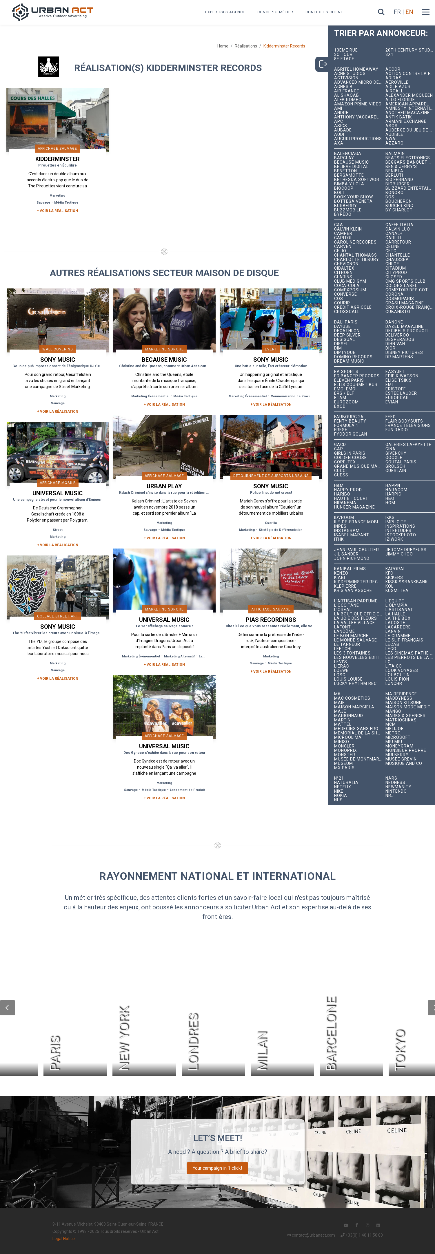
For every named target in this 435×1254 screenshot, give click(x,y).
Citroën (343, 272)
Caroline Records (355, 242)
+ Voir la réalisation (57, 211)
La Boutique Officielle (359, 614)
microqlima (348, 737)
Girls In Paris (349, 453)
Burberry (345, 206)
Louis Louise (348, 679)
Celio (340, 251)
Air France (346, 91)
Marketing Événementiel (150, 396)
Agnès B (343, 87)
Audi (339, 134)
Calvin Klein (348, 229)
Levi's (340, 662)
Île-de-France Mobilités (359, 522)
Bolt (339, 193)
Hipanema (345, 503)
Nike (338, 791)
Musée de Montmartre (359, 759)
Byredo (343, 214)
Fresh (341, 430)
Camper (343, 233)
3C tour (343, 54)
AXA (338, 143)
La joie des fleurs (355, 618)
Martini (343, 720)
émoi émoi (345, 389)
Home (222, 46)
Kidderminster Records (359, 582)
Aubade (343, 130)
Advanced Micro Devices (359, 82)
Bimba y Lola (349, 184)
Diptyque (345, 352)
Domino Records (353, 357)
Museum (343, 763)
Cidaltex (344, 268)
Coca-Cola (347, 286)
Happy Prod (348, 490)
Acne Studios (350, 74)
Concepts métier (275, 12)
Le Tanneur (347, 644)
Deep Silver (347, 335)
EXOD (340, 406)
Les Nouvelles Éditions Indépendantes (359, 657)
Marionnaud (348, 716)
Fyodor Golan (350, 434)
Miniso (341, 742)
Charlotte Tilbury (356, 259)
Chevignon (346, 264)
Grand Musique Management (359, 466)
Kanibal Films (350, 569)
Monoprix (345, 750)
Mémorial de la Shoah (359, 733)
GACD (340, 445)
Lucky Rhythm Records (359, 683)
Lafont (342, 627)
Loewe (341, 670)
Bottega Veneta (353, 201)
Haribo (342, 494)
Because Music (351, 162)
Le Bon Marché (351, 636)
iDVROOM (344, 518)
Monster (344, 755)
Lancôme (344, 631)
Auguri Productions (358, 139)
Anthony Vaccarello (359, 117)
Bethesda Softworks (359, 180)
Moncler (344, 746)
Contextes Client (324, 12)
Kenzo (341, 573)
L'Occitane (346, 605)
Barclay (344, 158)
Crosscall (347, 312)
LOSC (339, 675)
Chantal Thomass (355, 255)
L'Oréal (343, 610)
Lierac (341, 666)
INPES (340, 526)
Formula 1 (346, 425)
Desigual (344, 339)
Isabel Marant (351, 535)
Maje (340, 711)
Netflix (342, 787)
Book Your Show (353, 197)
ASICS (340, 126)
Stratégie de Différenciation (281, 530)
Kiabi (339, 577)
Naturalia (346, 782)
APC (338, 121)
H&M (339, 485)
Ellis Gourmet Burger (359, 385)
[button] (7, 1007)
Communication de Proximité (293, 396)
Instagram (347, 531)
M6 (337, 694)
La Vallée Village (354, 623)
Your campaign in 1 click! (217, 1168)
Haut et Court (351, 498)
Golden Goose (350, 458)
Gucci (340, 471)
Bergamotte (349, 175)
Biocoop (344, 188)
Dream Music (349, 361)
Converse (345, 294)
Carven (343, 246)
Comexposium (350, 290)
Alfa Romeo (348, 100)
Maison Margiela (354, 707)
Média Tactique (66, 202)
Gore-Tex (345, 462)
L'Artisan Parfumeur (358, 601)
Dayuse (342, 326)
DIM (338, 348)
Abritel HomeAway (356, 69)
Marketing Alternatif (179, 656)
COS (338, 299)
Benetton (345, 171)
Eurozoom (346, 402)
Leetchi (343, 649)
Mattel (343, 724)
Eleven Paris (349, 380)
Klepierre (345, 586)
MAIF (339, 703)
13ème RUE (346, 50)
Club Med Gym (350, 281)
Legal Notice (63, 1238)
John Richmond (352, 558)
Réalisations (246, 46)
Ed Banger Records (357, 376)
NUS (338, 800)
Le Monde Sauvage (355, 640)
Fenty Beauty (350, 421)
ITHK (339, 539)
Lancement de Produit (187, 790)
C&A (338, 225)
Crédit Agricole (353, 307)
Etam (340, 398)
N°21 (339, 778)
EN (409, 11)
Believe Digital (351, 166)
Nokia (340, 796)
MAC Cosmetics (352, 698)
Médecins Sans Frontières (359, 729)
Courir (342, 303)
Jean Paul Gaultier (356, 550)
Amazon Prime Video (358, 104)
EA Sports (346, 372)
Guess (341, 475)
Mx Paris (344, 768)
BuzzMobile (348, 210)
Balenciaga (347, 153)
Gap (338, 449)
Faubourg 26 (348, 417)
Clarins (343, 277)
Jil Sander (346, 554)
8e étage (344, 59)
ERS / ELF (344, 393)
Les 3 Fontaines (352, 653)
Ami (338, 108)
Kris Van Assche (353, 590)
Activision (346, 78)
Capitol (343, 238)
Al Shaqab (346, 95)
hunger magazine (354, 507)
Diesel (341, 344)
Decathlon (347, 331)
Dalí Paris (346, 322)
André (341, 113)
